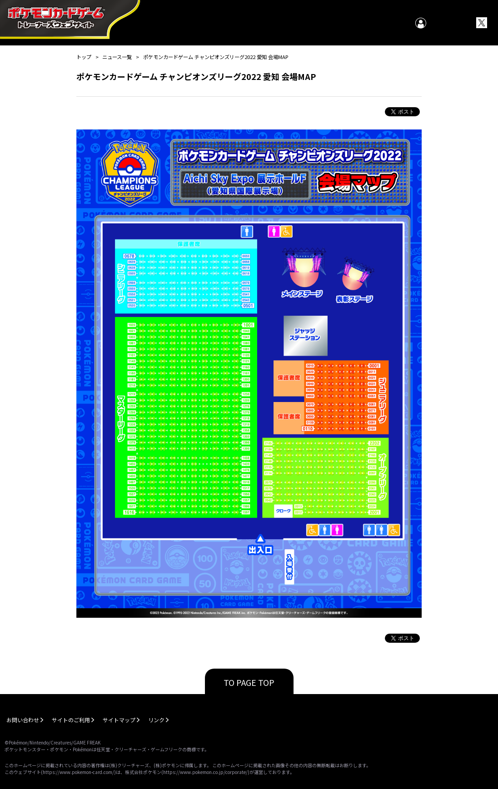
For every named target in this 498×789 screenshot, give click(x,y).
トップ (83, 56)
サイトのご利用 (71, 720)
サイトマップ (119, 720)
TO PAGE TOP (249, 682)
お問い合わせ (22, 720)
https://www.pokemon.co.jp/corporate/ (205, 772)
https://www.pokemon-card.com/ (78, 772)
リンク (156, 720)
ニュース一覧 (117, 56)
